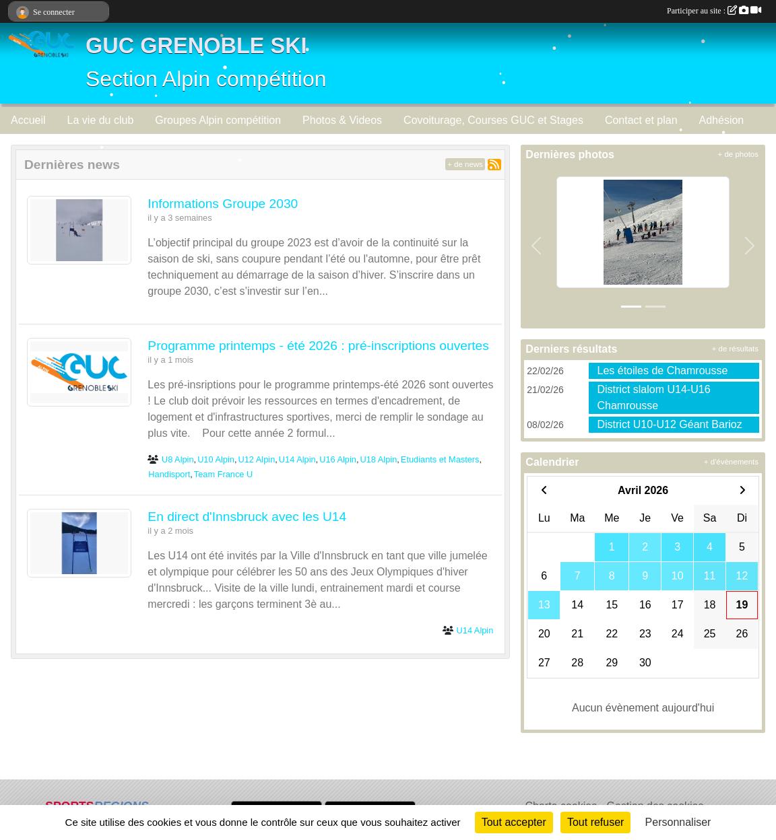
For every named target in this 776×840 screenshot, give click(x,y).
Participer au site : (714, 10)
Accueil (28, 120)
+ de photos (738, 154)
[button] (536, 245)
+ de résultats (735, 349)
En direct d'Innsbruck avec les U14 (247, 517)
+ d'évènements (731, 462)
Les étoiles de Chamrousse (662, 370)
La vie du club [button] (100, 120)
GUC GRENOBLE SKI (196, 46)
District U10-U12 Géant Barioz (669, 424)
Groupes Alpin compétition (218, 120)
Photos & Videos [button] (342, 120)
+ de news (465, 164)
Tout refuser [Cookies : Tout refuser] (595, 822)
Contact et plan (641, 120)
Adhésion (721, 120)
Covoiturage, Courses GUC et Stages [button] (493, 120)
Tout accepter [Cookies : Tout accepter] (514, 822)
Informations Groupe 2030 (223, 204)
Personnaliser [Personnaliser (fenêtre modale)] (678, 822)
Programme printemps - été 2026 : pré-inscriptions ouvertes (318, 346)
